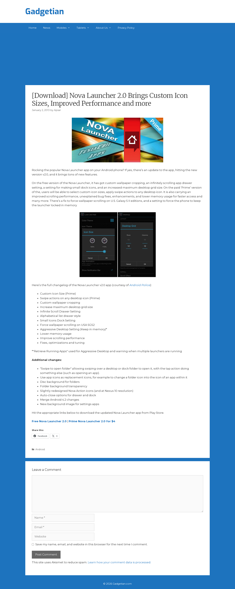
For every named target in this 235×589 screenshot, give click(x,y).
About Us (105, 28)
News (46, 27)
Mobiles (65, 28)
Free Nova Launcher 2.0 (49, 421)
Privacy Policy (126, 27)
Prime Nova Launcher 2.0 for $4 (92, 421)
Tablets (85, 28)
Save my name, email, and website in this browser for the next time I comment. (91, 544)
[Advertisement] (117, 57)
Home (33, 27)
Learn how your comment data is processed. (119, 562)
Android (40, 449)
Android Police (139, 285)
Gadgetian (44, 11)
